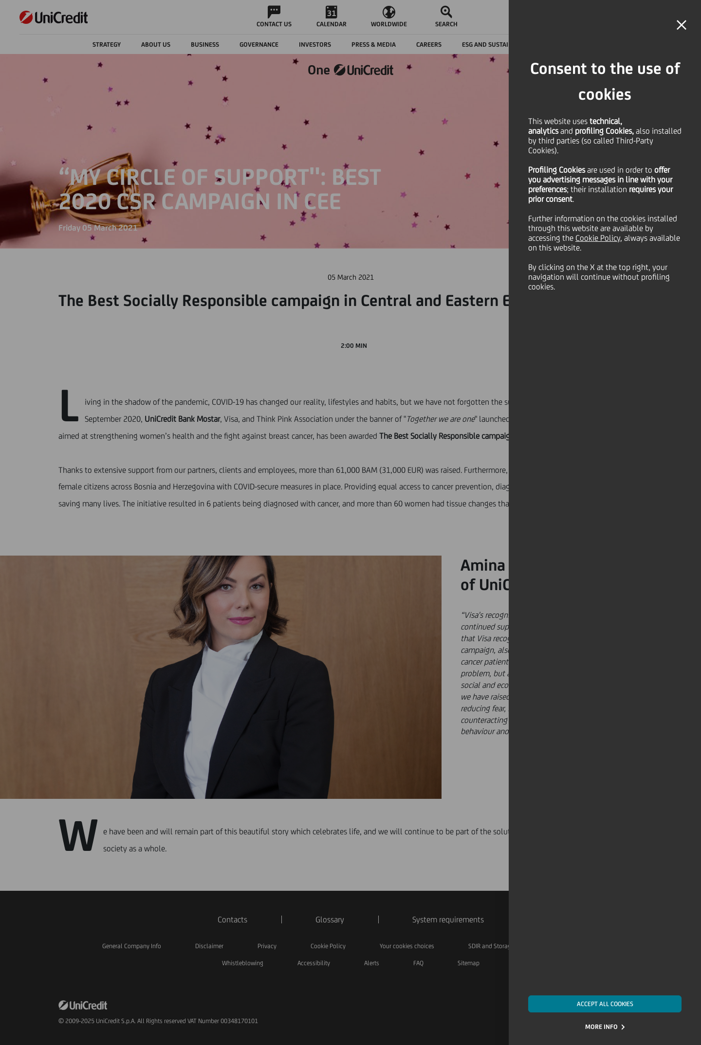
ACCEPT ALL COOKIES (605, 1004)
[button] (681, 25)
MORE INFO (601, 1026)
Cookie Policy (597, 238)
